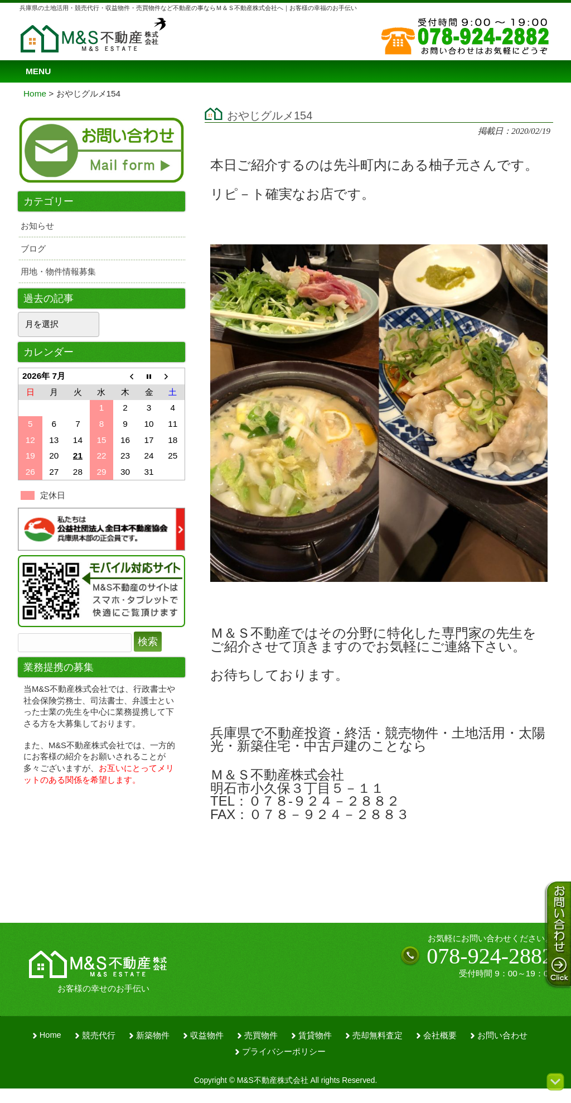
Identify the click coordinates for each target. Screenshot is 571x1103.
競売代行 (98, 1035)
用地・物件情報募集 (58, 271)
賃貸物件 (315, 1035)
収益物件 (207, 1035)
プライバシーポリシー (284, 1051)
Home (50, 1034)
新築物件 (153, 1035)
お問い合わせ (502, 1035)
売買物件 (261, 1035)
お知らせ (37, 225)
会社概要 (440, 1035)
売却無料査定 (377, 1035)
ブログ (33, 248)
